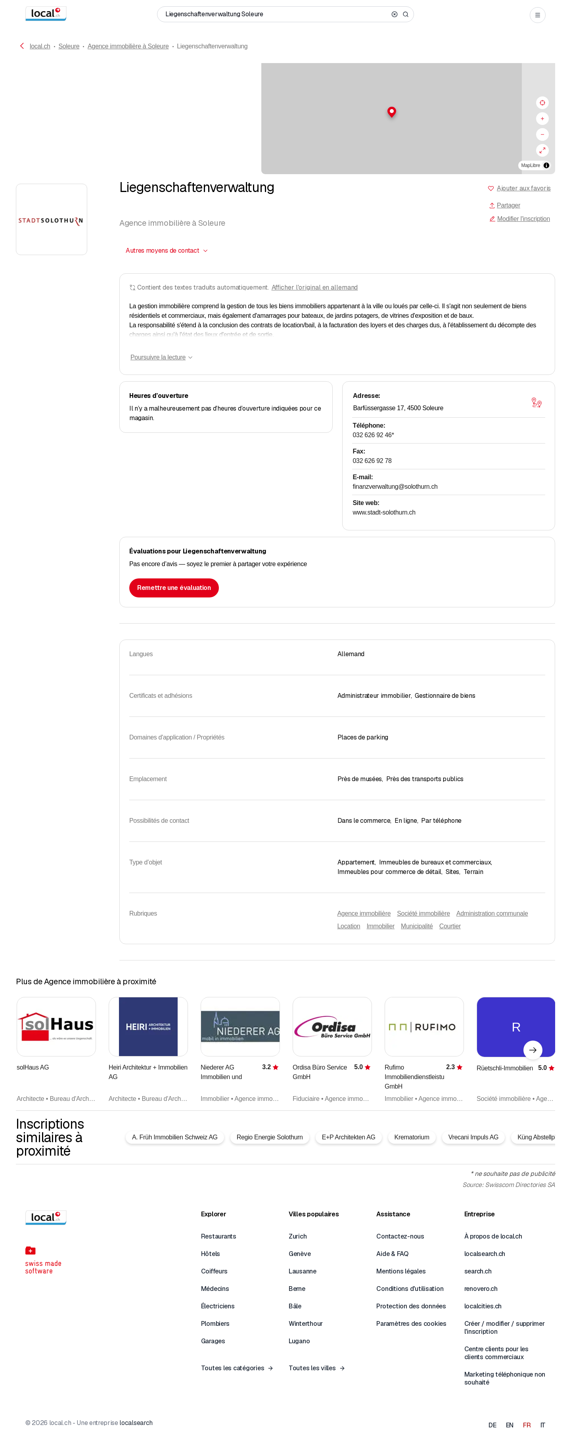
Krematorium (412, 1137)
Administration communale (492, 913)
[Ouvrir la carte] (536, 403)
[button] (285, 112)
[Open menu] (538, 15)
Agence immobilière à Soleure (128, 46)
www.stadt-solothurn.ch (384, 512)
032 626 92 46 (373, 435)
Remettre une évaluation (174, 588)
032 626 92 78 (372, 460)
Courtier (450, 926)
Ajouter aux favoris (524, 188)
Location (348, 926)
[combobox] (167, 251)
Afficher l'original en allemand (315, 287)
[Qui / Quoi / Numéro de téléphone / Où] (276, 14)
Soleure (68, 46)
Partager (504, 205)
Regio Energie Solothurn (270, 1137)
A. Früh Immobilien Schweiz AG (175, 1137)
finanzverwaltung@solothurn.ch (395, 486)
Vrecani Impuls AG (473, 1137)
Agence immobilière (364, 913)
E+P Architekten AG (349, 1137)
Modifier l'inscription (519, 218)
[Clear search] (394, 14)
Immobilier (380, 926)
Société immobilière (423, 913)
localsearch (135, 1423)
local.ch (40, 46)
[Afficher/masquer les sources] (546, 165)
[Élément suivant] (532, 1050)
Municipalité (417, 926)
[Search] (405, 14)
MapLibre (530, 165)
